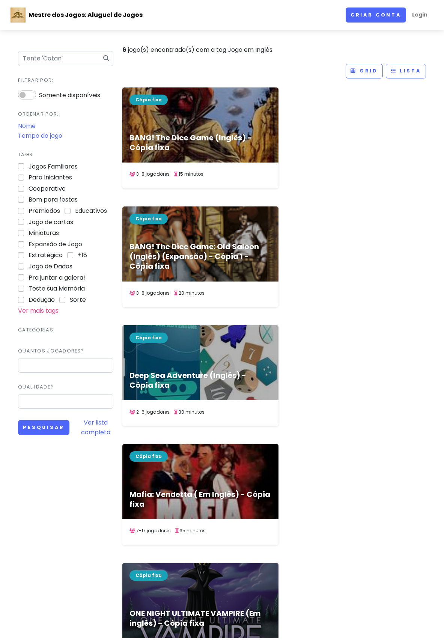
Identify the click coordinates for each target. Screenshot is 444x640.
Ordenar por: (38, 114)
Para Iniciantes (50, 177)
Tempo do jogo (40, 135)
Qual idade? (35, 387)
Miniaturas (44, 233)
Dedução (42, 299)
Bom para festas (53, 199)
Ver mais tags (38, 310)
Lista (406, 71)
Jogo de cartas (51, 222)
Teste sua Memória (57, 288)
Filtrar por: (35, 80)
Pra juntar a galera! (57, 277)
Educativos (91, 210)
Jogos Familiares (53, 166)
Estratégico (46, 255)
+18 (82, 255)
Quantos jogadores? (51, 351)
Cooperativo (47, 188)
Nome (27, 126)
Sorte (78, 299)
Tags (25, 154)
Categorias (35, 330)
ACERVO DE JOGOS (285, 622)
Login (419, 14)
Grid (364, 71)
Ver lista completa (95, 427)
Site (291, 516)
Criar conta (376, 15)
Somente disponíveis (69, 95)
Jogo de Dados (50, 266)
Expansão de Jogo (55, 244)
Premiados (44, 210)
